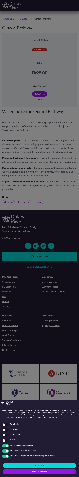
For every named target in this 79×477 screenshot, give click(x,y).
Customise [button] (39, 465)
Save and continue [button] (39, 472)
